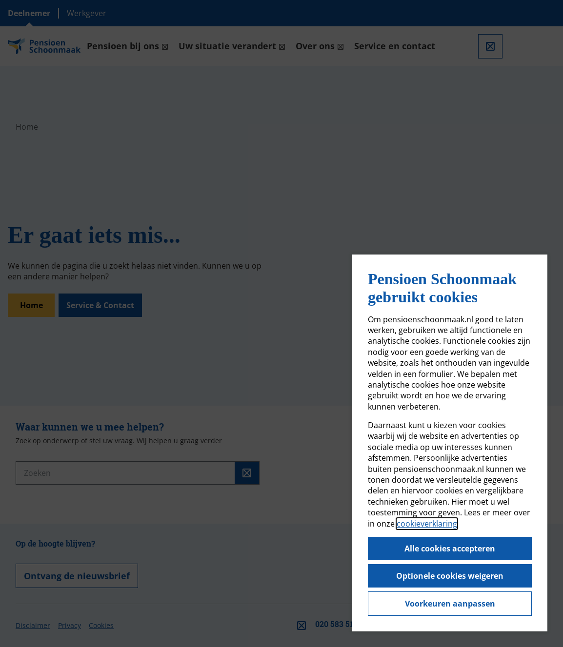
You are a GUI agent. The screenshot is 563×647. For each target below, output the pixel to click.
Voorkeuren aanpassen (450, 603)
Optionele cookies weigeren (449, 575)
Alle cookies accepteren (449, 548)
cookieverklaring (427, 523)
